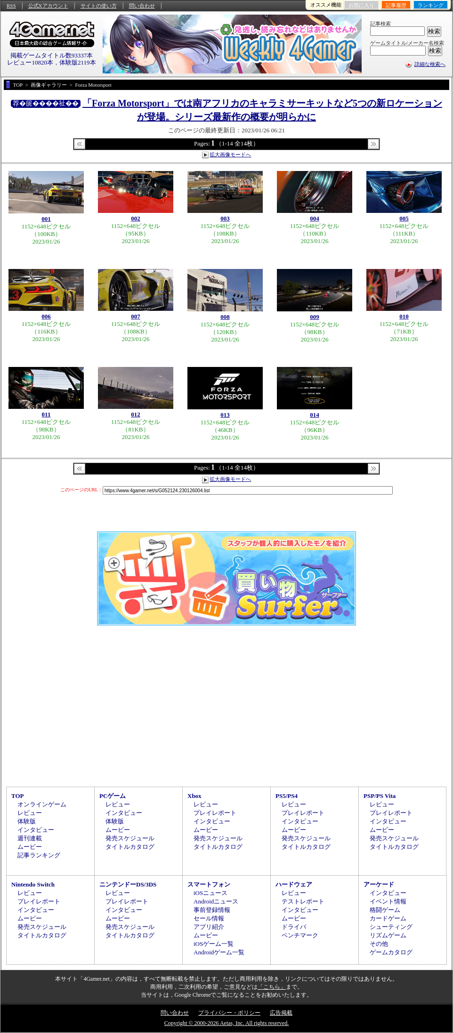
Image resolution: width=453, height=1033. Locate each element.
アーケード (379, 884)
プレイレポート (215, 812)
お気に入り (361, 5)
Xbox (194, 795)
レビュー (29, 812)
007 (135, 316)
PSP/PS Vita (380, 795)
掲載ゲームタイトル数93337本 (51, 55)
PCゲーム (112, 795)
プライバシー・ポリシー (229, 1012)
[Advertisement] (226, 705)
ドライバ (294, 926)
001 (46, 218)
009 (314, 316)
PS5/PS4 (286, 795)
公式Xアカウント (48, 5)
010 (404, 316)
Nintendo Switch (33, 884)
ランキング (431, 5)
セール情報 (209, 918)
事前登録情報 (212, 909)
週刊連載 (29, 838)
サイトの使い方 (99, 5)
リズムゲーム (388, 935)
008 (225, 316)
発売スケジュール (129, 838)
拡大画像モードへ (230, 154)
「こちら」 (272, 987)
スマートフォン (208, 884)
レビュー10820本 (30, 62)
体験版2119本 (77, 62)
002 (135, 218)
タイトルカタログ (129, 846)
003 (225, 218)
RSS (11, 5)
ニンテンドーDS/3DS (127, 884)
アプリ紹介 (209, 926)
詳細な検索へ (429, 64)
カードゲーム (388, 918)
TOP (17, 795)
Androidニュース (216, 901)
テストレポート (303, 901)
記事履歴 (396, 5)
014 (314, 414)
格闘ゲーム (385, 909)
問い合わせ (142, 5)
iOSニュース (210, 892)
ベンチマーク (300, 935)
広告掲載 (281, 1012)
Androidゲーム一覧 (219, 952)
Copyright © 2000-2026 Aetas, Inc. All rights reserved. (226, 1023)
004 (314, 218)
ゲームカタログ (391, 952)
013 (225, 414)
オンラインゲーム (41, 804)
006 (46, 316)
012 (135, 414)
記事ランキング (38, 855)
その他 (379, 943)
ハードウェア (293, 884)
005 (404, 218)
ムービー (29, 846)
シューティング (391, 926)
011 (46, 414)
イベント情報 (388, 901)
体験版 (26, 821)
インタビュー (35, 829)
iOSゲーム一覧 (214, 943)
